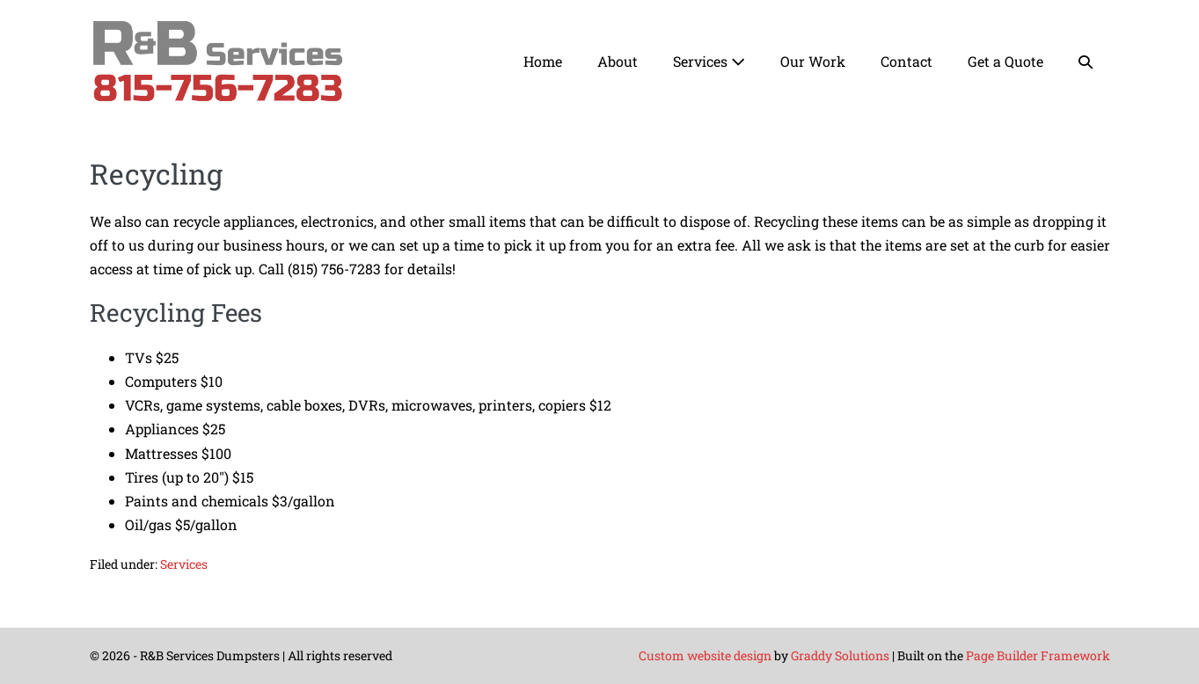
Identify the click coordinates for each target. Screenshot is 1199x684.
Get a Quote (1005, 61)
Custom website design (705, 655)
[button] (1085, 61)
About (617, 61)
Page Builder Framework (1038, 655)
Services (709, 61)
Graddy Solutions (840, 655)
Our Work (812, 61)
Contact (906, 61)
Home (542, 61)
